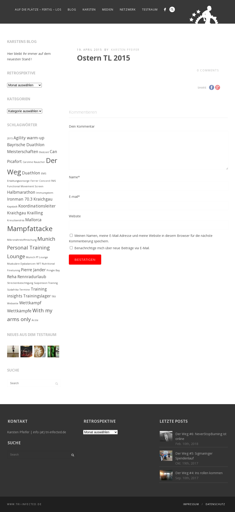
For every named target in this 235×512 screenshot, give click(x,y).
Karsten (89, 9)
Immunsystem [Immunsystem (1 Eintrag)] (44, 192)
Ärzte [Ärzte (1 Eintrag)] (35, 320)
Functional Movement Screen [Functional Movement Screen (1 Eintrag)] (25, 186)
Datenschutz (215, 504)
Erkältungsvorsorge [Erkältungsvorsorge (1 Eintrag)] (18, 180)
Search (172, 9)
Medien (107, 9)
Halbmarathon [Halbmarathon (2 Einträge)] (21, 192)
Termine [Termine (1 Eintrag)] (25, 289)
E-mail (74, 196)
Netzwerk (128, 9)
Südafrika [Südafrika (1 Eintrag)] (13, 289)
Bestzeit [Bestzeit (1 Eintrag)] (44, 152)
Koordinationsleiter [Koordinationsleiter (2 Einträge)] (37, 206)
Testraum (150, 9)
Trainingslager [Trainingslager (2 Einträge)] (37, 296)
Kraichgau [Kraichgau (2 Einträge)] (16, 212)
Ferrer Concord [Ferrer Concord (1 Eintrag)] (40, 180)
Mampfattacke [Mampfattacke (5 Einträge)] (30, 228)
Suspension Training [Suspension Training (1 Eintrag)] (46, 283)
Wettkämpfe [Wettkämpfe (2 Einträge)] (19, 310)
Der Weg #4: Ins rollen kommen (199, 473)
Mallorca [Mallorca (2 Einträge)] (33, 219)
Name (74, 177)
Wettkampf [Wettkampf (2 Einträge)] (30, 302)
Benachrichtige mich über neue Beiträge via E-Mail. (112, 248)
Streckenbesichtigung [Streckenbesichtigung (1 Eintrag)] (20, 283)
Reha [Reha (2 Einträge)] (12, 276)
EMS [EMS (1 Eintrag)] (43, 173)
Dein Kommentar (82, 126)
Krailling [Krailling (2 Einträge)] (35, 212)
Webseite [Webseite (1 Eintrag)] (12, 303)
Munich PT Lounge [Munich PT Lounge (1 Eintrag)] (37, 257)
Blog (72, 9)
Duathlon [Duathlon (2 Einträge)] (31, 173)
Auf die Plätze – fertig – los (38, 9)
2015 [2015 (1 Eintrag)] (10, 138)
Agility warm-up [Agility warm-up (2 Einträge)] (29, 137)
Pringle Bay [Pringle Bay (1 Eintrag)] (53, 270)
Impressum (191, 504)
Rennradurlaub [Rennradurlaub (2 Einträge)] (31, 276)
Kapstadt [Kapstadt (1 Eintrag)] (12, 206)
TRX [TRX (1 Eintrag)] (54, 296)
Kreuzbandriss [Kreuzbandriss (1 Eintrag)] (15, 220)
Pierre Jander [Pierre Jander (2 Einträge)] (33, 269)
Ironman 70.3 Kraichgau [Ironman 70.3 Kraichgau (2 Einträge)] (30, 199)
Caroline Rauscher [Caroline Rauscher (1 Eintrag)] (34, 162)
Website (75, 216)
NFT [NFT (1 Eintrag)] (38, 263)
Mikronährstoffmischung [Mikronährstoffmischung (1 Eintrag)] (21, 239)
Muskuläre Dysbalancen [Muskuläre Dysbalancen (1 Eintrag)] (21, 263)
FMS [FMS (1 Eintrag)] (53, 180)
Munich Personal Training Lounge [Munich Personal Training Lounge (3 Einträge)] (31, 247)
